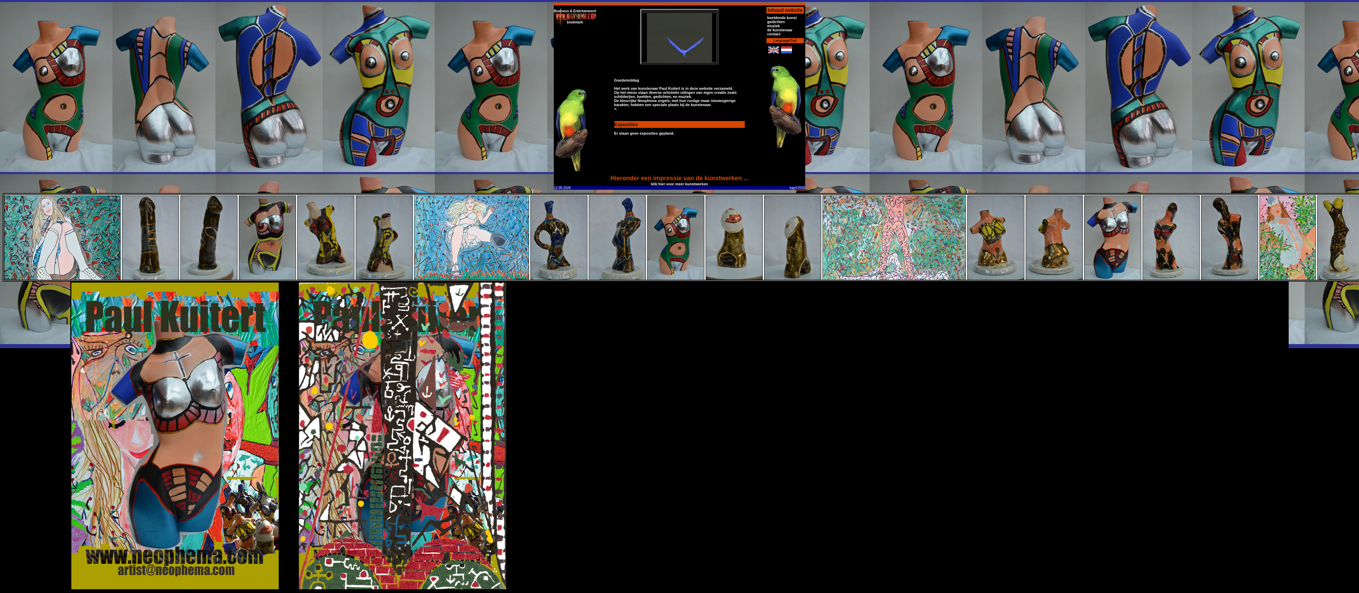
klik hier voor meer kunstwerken (679, 184)
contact (773, 34)
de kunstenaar (780, 30)
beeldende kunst (782, 18)
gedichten (776, 22)
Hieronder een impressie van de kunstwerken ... (679, 178)
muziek (773, 26)
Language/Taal (785, 41)
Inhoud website (785, 10)
